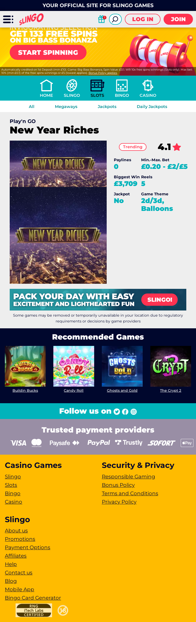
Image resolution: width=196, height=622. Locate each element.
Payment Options (27, 547)
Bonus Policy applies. (103, 73)
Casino (148, 95)
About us (16, 531)
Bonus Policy (118, 485)
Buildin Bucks (25, 390)
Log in (142, 19)
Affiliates (16, 556)
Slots (97, 95)
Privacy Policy (119, 502)
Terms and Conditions (130, 493)
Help (11, 564)
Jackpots (107, 106)
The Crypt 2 (170, 390)
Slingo (72, 95)
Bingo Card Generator (33, 598)
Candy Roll (74, 390)
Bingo (122, 95)
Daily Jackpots (152, 106)
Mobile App (19, 589)
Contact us (18, 573)
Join (178, 19)
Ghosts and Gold (122, 390)
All (31, 106)
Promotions (20, 539)
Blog (11, 581)
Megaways (66, 106)
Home (46, 95)
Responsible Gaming (128, 477)
